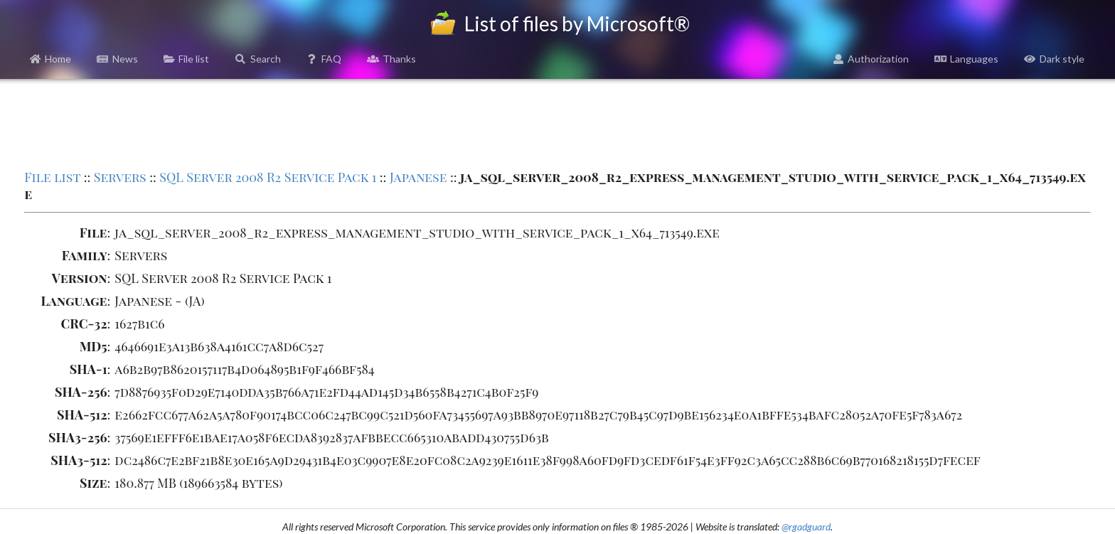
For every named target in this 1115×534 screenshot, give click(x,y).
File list (187, 59)
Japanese (418, 177)
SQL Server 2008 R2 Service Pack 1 (267, 177)
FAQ (324, 59)
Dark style (1054, 59)
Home (51, 59)
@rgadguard (806, 526)
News (117, 59)
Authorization (871, 59)
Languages (966, 59)
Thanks (391, 59)
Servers (120, 177)
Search (258, 59)
